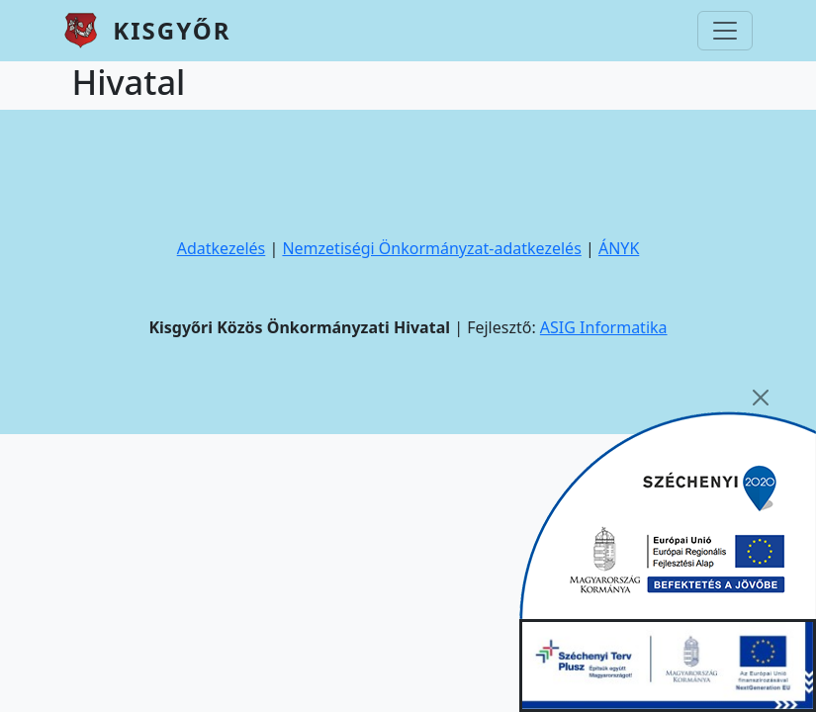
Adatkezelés (221, 248)
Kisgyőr (171, 30)
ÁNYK (618, 248)
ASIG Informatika (604, 327)
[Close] (760, 397)
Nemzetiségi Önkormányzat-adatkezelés (431, 248)
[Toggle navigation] (725, 30)
